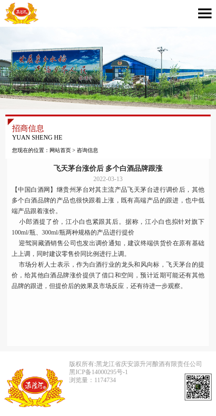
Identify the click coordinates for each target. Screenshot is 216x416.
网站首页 (60, 150)
